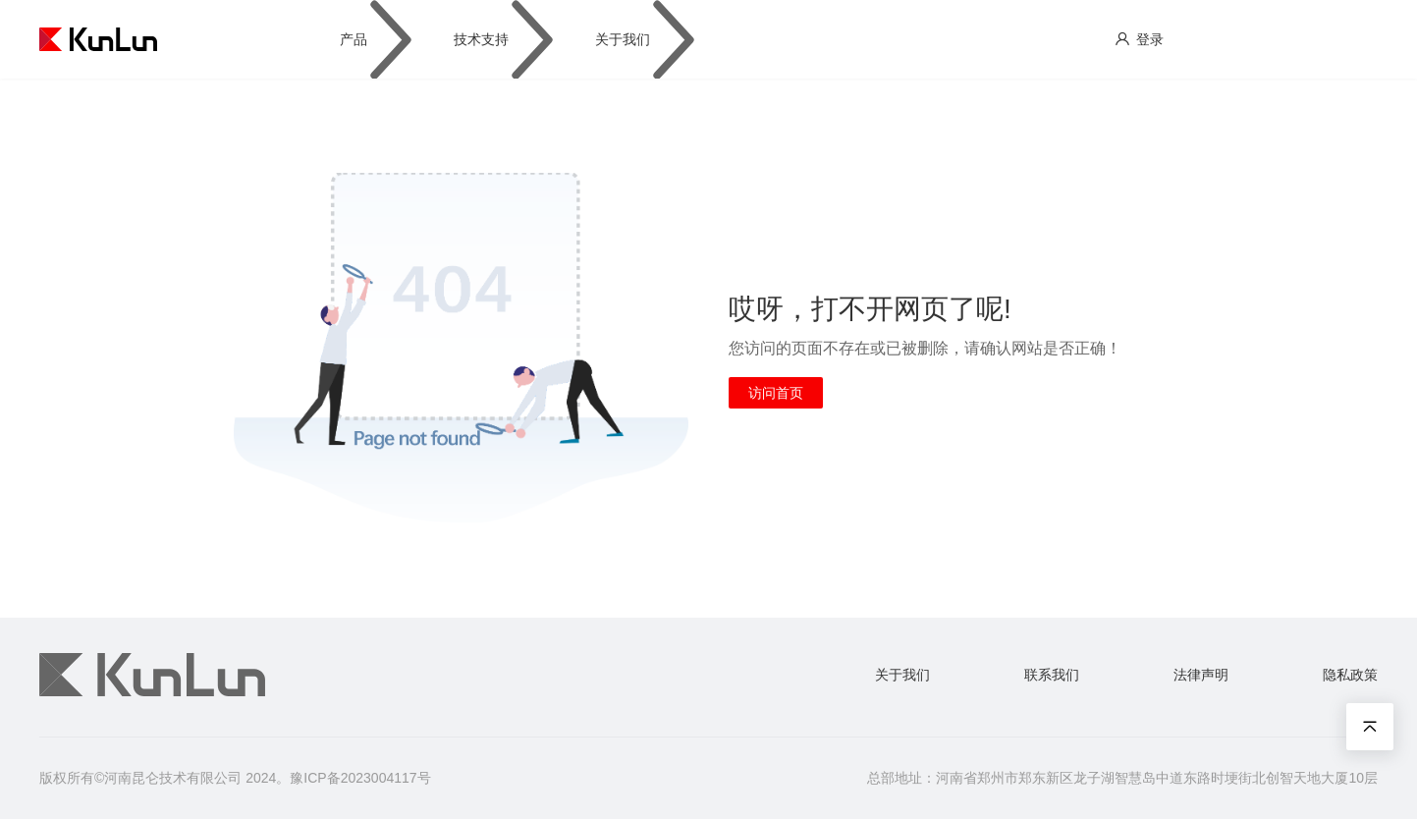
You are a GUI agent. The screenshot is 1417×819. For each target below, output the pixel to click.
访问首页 (775, 393)
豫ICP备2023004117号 (360, 778)
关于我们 (902, 674)
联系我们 (1051, 674)
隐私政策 (1350, 674)
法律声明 (1200, 674)
